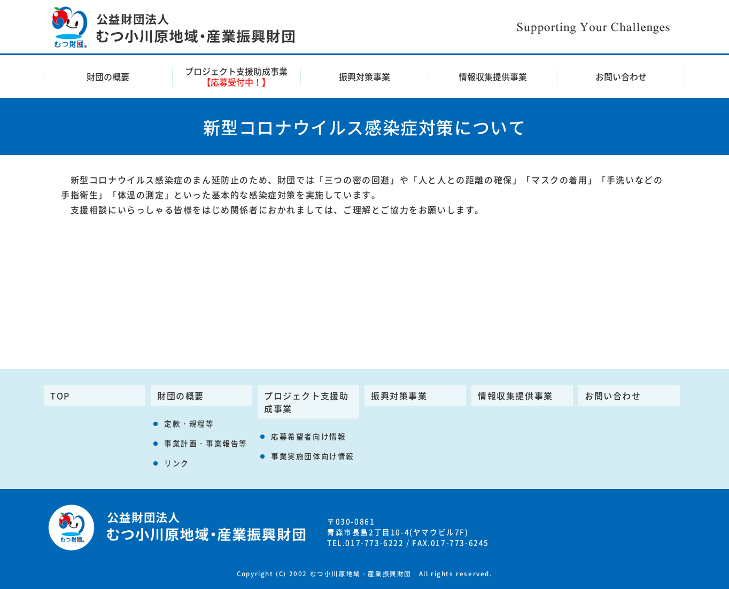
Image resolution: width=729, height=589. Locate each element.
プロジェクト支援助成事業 (236, 76)
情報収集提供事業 (493, 76)
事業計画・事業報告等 (205, 443)
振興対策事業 (364, 76)
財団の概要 (108, 76)
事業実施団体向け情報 (312, 456)
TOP (60, 395)
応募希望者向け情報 (308, 436)
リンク (176, 463)
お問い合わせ (621, 76)
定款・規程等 (189, 423)
